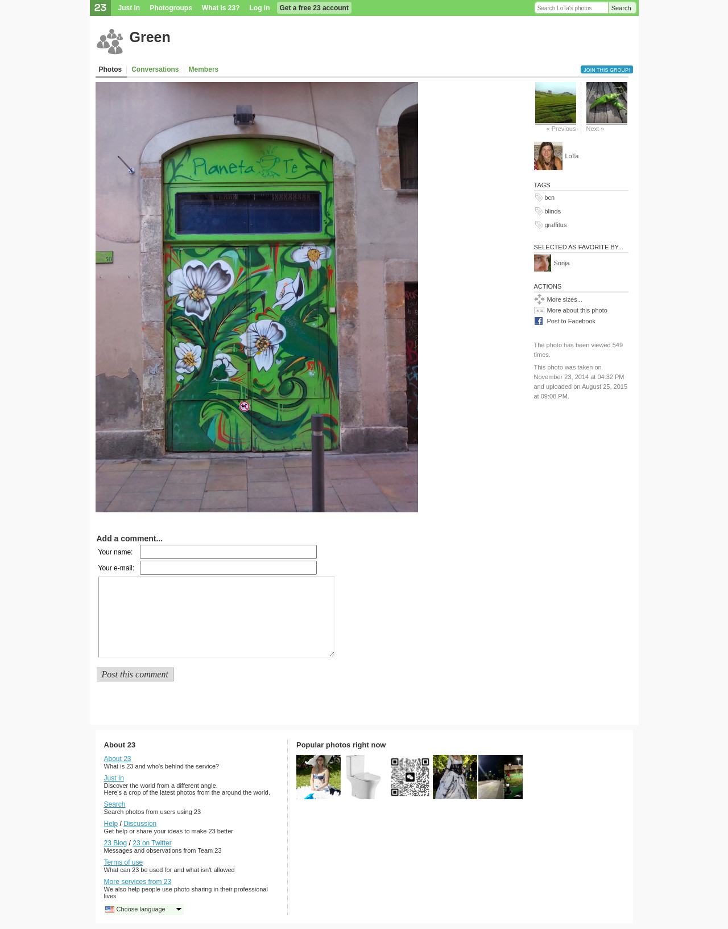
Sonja (562, 263)
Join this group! (607, 70)
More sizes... (564, 299)
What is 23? (221, 8)
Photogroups (171, 8)
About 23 (117, 759)
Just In (129, 8)
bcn (550, 197)
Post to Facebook (571, 321)
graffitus (556, 224)
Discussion (139, 824)
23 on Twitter (152, 843)
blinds (553, 211)
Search (621, 8)
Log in (260, 8)
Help (111, 824)
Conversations (155, 69)
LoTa (572, 156)
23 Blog (115, 843)
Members (204, 69)
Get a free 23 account (314, 8)
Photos (110, 69)
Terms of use (123, 862)
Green (150, 37)
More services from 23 (138, 882)
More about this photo (577, 310)
